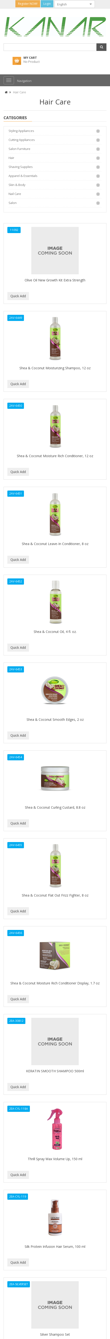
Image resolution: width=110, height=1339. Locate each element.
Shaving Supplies (20, 167)
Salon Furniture (19, 149)
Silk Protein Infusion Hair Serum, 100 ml (55, 1246)
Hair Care (19, 92)
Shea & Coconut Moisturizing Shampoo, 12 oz (55, 368)
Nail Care (15, 194)
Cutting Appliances (22, 140)
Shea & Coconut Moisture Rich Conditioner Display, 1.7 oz (55, 983)
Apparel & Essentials (23, 176)
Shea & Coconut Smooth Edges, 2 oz (55, 719)
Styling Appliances (21, 131)
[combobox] (71, 4)
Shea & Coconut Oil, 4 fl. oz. (55, 631)
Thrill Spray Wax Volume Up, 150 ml (55, 1159)
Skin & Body (17, 185)
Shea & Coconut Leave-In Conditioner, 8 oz (55, 543)
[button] (101, 47)
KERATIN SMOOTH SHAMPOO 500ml (55, 1071)
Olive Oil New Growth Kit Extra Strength (55, 280)
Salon (13, 203)
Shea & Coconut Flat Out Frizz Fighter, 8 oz (55, 895)
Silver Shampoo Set (55, 1334)
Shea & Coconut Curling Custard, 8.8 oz (55, 807)
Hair (11, 158)
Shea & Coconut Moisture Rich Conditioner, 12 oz (55, 456)
